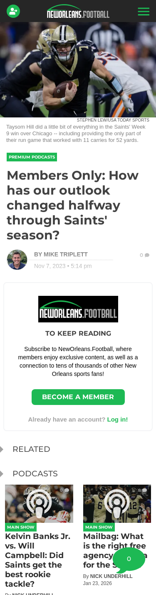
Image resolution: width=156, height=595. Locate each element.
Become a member (78, 397)
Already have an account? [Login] (78, 419)
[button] (142, 11)
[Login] (15, 11)
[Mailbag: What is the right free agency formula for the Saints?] (117, 535)
